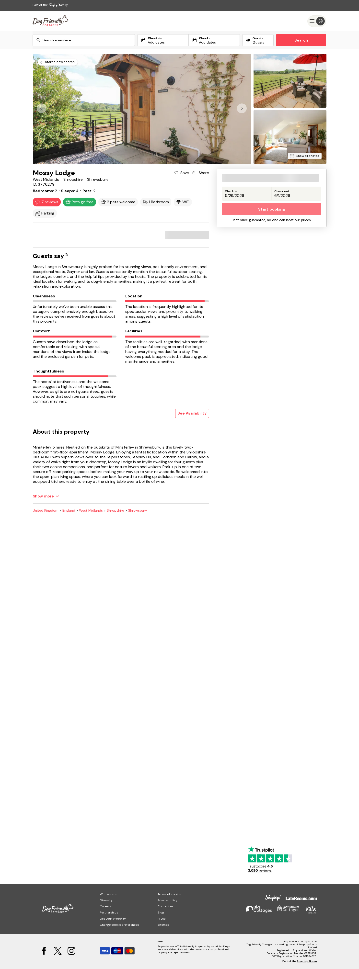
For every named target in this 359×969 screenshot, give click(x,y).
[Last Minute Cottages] (51, 21)
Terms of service (169, 894)
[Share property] (200, 173)
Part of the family (50, 5)
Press (162, 919)
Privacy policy (167, 900)
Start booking (271, 209)
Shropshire (115, 510)
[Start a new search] (58, 62)
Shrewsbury (137, 510)
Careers (105, 906)
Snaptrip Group (307, 961)
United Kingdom (45, 510)
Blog (161, 912)
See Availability (192, 413)
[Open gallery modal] (142, 109)
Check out (281, 191)
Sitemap (163, 925)
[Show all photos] (304, 156)
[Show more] (46, 496)
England (68, 510)
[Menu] (316, 21)
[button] (242, 108)
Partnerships (109, 912)
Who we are (108, 894)
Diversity (106, 900)
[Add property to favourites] (181, 173)
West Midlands (91, 510)
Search (301, 40)
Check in (231, 191)
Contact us (166, 906)
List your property (113, 919)
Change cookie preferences (119, 925)
